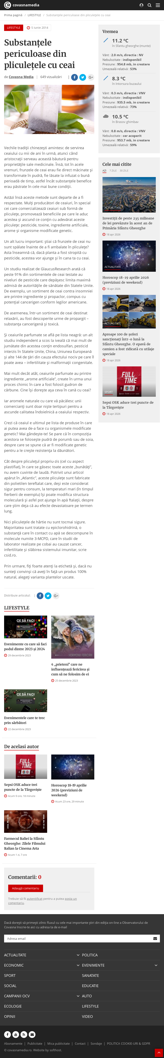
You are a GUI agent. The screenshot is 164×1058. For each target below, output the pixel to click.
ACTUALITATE (113, 207)
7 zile (113, 170)
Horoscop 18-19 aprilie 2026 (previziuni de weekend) (69, 790)
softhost (55, 1050)
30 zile (124, 170)
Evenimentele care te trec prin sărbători (24, 720)
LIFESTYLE (34, 15)
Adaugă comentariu (25, 888)
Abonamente (13, 1043)
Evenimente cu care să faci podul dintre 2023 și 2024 (25, 646)
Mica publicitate (58, 1043)
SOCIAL (10, 985)
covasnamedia (21, 5)
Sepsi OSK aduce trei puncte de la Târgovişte (23, 787)
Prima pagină (13, 15)
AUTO (87, 995)
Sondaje (96, 1043)
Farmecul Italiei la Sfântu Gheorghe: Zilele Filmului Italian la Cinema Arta (24, 843)
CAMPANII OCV (17, 995)
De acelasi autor (21, 746)
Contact (80, 1043)
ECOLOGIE (13, 1006)
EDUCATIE (90, 985)
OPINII (9, 1016)
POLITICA (90, 954)
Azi (104, 170)
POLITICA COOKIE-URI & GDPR (128, 1043)
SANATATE (90, 975)
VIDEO (87, 1016)
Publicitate (34, 1043)
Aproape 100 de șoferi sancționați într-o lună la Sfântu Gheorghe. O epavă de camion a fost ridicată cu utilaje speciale (128, 344)
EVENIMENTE (93, 965)
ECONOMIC (14, 965)
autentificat (34, 899)
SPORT (109, 392)
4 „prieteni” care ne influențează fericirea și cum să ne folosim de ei (70, 669)
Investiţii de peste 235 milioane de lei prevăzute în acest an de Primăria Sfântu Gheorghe (128, 223)
